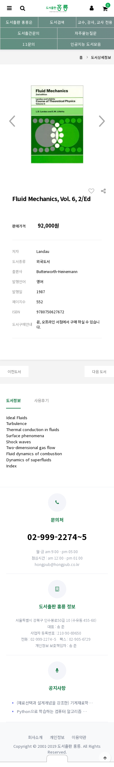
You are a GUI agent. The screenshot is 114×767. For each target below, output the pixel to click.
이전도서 (14, 371)
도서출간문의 (29, 33)
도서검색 (57, 22)
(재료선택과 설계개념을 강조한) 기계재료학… (55, 703)
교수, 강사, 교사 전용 (95, 22)
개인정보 (57, 737)
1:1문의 (28, 44)
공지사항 (57, 676)
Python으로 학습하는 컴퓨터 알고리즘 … (52, 711)
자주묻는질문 (86, 33)
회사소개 (35, 737)
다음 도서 (99, 371)
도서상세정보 (101, 57)
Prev (12, 121)
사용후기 (41, 400)
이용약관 (79, 737)
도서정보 (13, 400)
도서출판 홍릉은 (19, 22)
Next (102, 121)
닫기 (57, 758)
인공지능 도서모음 (86, 44)
